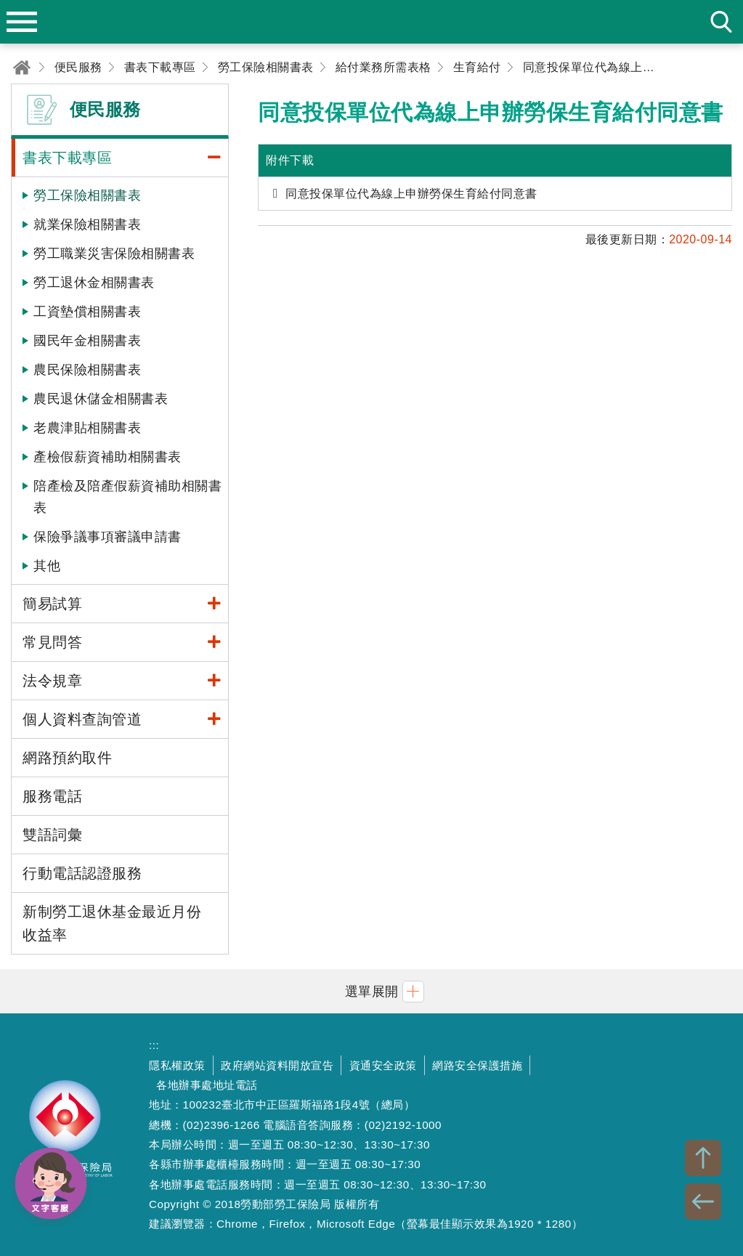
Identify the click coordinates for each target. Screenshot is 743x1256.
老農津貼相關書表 (87, 428)
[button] (371, 991)
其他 (46, 566)
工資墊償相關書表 (87, 311)
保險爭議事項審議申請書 (107, 537)
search (721, 22)
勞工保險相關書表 (87, 195)
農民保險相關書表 (87, 369)
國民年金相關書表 (87, 340)
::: (154, 1045)
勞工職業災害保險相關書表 (114, 253)
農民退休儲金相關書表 (100, 399)
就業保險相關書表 (87, 224)
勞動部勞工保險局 (65, 1134)
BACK (703, 1201)
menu (22, 22)
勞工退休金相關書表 (94, 282)
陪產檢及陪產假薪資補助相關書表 (127, 497)
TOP (703, 1158)
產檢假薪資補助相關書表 (107, 457)
